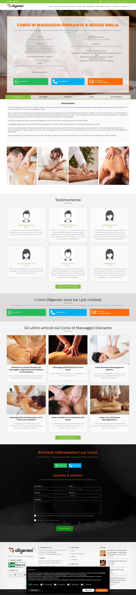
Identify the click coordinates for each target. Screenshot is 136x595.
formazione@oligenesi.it (53, 554)
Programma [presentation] (43, 97)
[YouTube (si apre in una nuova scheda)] (14, 2)
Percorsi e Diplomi (77, 554)
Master (73, 556)
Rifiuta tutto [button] (88, 590)
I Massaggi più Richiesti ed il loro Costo (68, 368)
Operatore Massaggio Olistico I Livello (96, 57)
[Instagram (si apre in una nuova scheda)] (12, 2)
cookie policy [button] (82, 574)
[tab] (18, 97)
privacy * (91, 515)
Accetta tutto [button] (101, 590)
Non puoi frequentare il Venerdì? (40, 56)
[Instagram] (20, 575)
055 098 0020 (51, 552)
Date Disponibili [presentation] (116, 97)
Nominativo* (38, 486)
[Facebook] (15, 575)
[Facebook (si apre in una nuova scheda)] (10, 2)
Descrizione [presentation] (18, 97)
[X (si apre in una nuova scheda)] (8, 2)
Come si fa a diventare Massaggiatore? (109, 418)
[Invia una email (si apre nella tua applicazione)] (17, 2)
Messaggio (37, 499)
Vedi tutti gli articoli (68, 437)
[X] (10, 575)
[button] (107, 569)
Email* (71, 486)
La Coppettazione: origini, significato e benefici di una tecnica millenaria (116, 580)
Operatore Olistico (97, 59)
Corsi (73, 550)
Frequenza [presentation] (68, 97)
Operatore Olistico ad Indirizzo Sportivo (96, 61)
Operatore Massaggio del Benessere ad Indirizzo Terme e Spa (96, 54)
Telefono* (37, 492)
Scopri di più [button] (34, 590)
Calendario (74, 559)
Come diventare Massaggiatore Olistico (109, 368)
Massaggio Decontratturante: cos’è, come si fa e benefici (26, 418)
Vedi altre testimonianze (68, 286)
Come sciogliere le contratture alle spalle (68, 418)
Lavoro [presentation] (91, 97)
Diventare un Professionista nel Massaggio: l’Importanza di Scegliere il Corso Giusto (26, 369)
